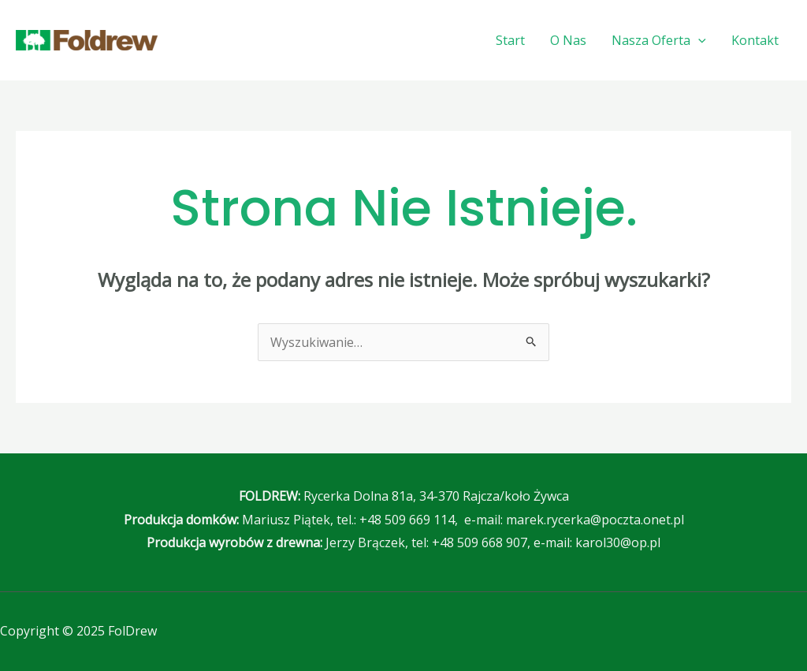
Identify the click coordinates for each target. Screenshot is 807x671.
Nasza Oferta (659, 40)
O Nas (568, 40)
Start (510, 40)
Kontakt (755, 40)
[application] (698, 40)
